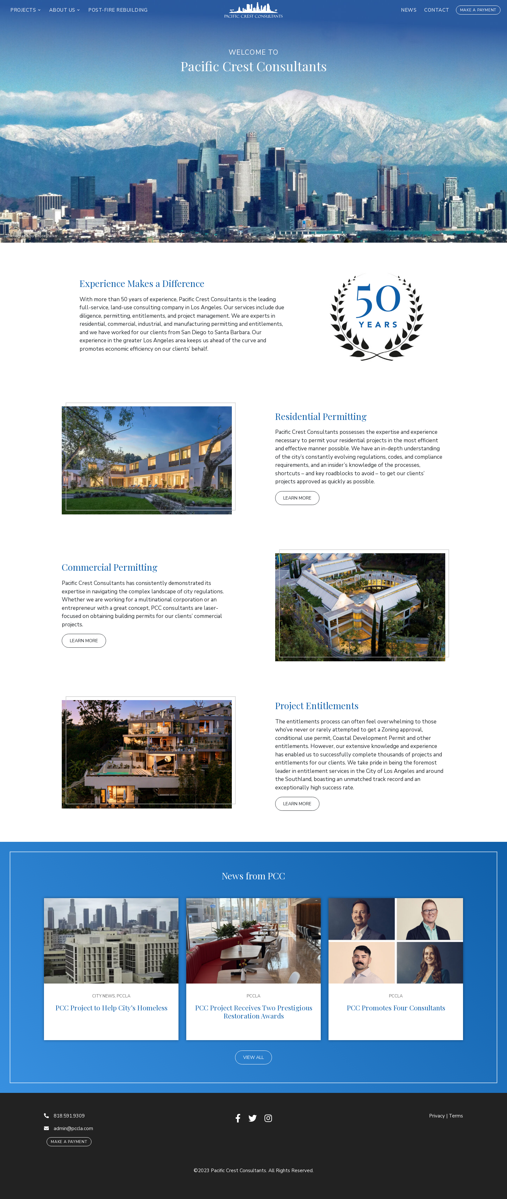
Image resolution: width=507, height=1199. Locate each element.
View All (253, 1057)
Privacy (437, 1116)
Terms (456, 1116)
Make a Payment (478, 10)
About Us (63, 10)
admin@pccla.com (68, 1128)
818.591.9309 (64, 1116)
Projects (24, 10)
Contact (436, 10)
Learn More (297, 498)
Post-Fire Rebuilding (117, 10)
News (408, 10)
